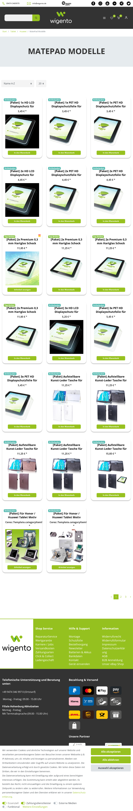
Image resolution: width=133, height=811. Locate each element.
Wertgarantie (43, 640)
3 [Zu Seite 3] (125, 596)
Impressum (109, 644)
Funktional (14, 806)
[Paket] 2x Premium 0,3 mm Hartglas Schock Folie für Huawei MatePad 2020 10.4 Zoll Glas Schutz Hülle (22, 241)
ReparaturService (46, 636)
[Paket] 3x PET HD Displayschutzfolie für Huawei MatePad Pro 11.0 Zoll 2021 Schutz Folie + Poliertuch (111, 310)
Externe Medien (68, 803)
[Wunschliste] (111, 18)
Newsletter (76, 648)
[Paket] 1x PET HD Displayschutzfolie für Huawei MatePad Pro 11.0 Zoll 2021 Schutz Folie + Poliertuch (66, 104)
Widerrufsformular (114, 640)
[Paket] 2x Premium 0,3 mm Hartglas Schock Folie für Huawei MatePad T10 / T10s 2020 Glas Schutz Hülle (22, 310)
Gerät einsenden (79, 664)
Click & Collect (44, 656)
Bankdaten (75, 656)
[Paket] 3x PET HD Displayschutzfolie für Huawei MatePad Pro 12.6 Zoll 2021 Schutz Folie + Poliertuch (22, 378)
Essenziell (13, 803)
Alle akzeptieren (111, 751)
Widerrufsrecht (111, 636)
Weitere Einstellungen (35, 806)
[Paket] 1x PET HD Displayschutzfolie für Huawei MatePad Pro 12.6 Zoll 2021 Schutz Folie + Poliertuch (111, 104)
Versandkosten (44, 648)
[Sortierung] (17, 83)
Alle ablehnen (111, 759)
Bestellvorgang (78, 644)
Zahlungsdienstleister (38, 803)
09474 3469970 (12, 3)
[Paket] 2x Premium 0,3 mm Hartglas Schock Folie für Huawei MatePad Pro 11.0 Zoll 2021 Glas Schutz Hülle (66, 241)
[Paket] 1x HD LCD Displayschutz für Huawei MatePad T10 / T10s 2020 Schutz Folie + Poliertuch (22, 104)
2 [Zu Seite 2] (121, 596)
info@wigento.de (39, 3)
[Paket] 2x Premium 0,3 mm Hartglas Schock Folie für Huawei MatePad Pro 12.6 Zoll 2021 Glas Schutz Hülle (111, 241)
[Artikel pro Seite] (41, 83)
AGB (104, 656)
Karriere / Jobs (44, 644)
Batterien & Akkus (80, 652)
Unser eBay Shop (113, 664)
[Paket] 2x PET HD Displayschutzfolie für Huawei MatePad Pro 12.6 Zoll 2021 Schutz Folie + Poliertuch (111, 173)
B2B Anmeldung (112, 660)
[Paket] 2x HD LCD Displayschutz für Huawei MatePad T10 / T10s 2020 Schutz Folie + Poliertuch (22, 173)
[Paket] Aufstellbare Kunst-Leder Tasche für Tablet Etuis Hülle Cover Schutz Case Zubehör (66, 378)
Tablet (13, 31)
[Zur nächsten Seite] (130, 596)
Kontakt (74, 660)
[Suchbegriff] (18, 17)
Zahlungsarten (44, 652)
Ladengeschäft (44, 660)
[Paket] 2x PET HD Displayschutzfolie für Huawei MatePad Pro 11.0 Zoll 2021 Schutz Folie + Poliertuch (66, 173)
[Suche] (36, 17)
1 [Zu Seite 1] (116, 596)
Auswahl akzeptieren (111, 768)
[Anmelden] (126, 18)
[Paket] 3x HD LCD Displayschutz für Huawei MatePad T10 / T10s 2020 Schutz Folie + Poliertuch (66, 310)
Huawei (22, 31)
